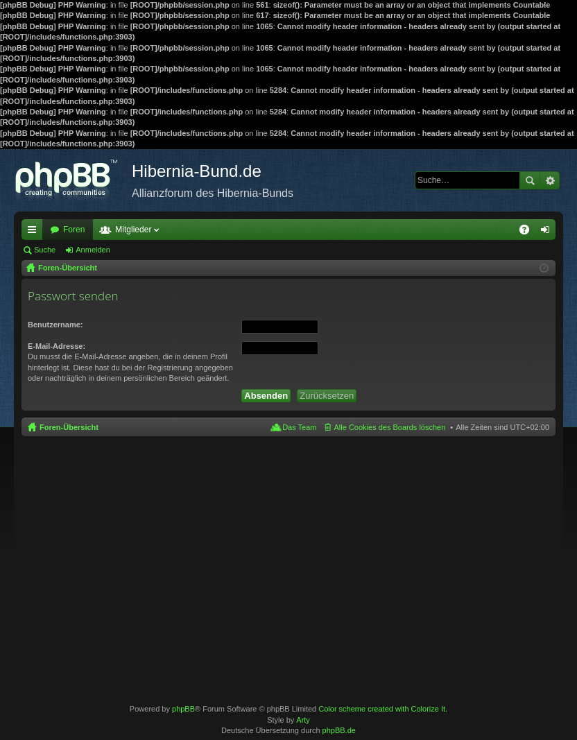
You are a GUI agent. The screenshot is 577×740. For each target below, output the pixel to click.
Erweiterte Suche (549, 180)
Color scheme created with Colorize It (381, 709)
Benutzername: (55, 324)
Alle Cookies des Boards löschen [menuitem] (390, 427)
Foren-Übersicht (69, 427)
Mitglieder (133, 229)
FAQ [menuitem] (529, 232)
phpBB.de (339, 730)
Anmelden (93, 250)
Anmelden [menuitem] (548, 232)
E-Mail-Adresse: (56, 346)
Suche (529, 180)
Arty (303, 720)
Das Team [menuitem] (299, 427)
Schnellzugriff (34, 232)
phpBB (183, 709)
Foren (74, 229)
